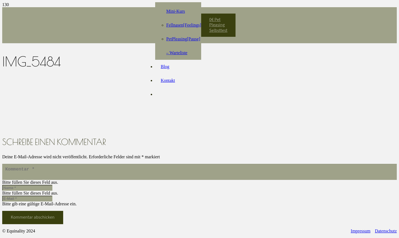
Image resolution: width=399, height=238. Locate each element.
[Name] (27, 190)
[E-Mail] (27, 201)
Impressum (360, 233)
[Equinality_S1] (102, 22)
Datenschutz (386, 233)
